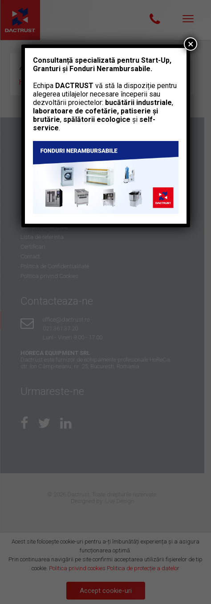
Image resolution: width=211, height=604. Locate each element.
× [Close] (191, 44)
